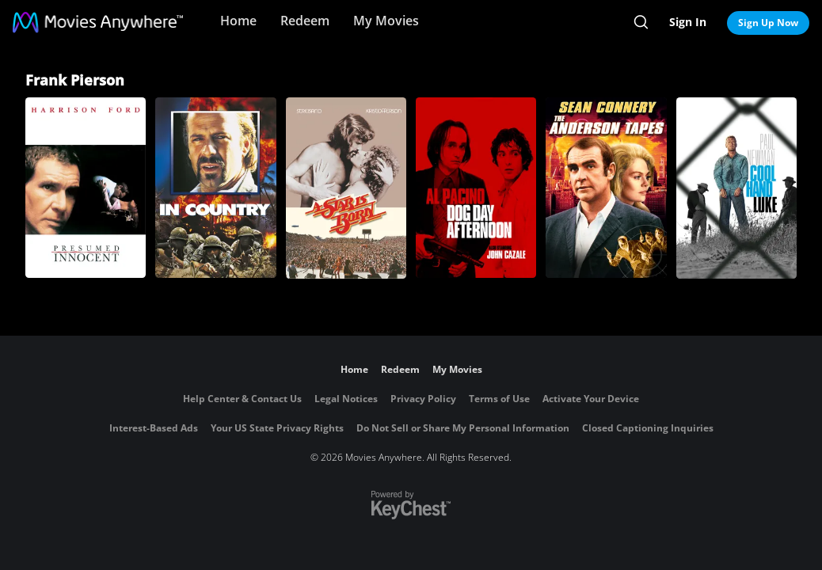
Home (238, 20)
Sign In (687, 21)
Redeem (304, 20)
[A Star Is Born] (346, 188)
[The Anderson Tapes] (606, 187)
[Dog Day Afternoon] (476, 187)
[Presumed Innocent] (85, 187)
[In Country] (215, 187)
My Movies (386, 20)
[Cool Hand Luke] (736, 188)
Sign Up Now (768, 22)
